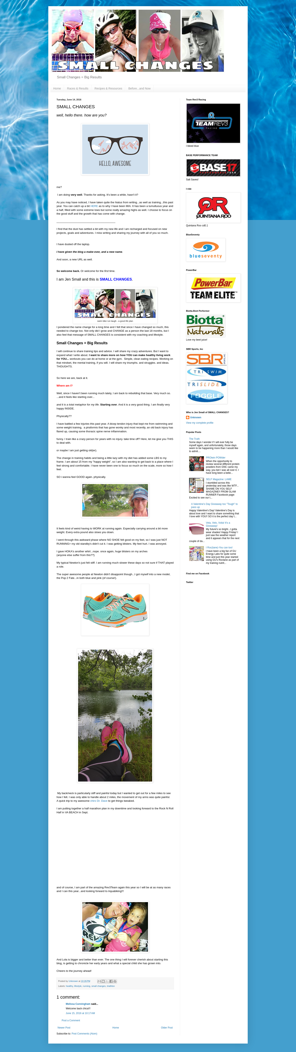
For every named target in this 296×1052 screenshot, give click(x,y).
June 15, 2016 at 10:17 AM (80, 1013)
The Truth (194, 438)
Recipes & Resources (108, 88)
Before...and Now (139, 88)
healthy (69, 986)
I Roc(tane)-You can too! (219, 547)
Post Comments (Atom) (84, 1033)
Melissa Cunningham (78, 1004)
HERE (94, 206)
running (86, 986)
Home (57, 88)
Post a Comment (71, 1020)
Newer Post (64, 1027)
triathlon (111, 986)
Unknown (195, 417)
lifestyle (78, 986)
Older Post (167, 1027)
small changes (98, 986)
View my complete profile (199, 422)
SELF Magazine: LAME (219, 479)
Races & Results (77, 88)
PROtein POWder (215, 457)
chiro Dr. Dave (99, 800)
